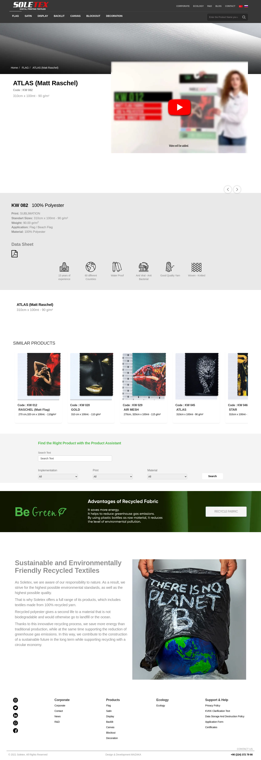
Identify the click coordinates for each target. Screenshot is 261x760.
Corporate (60, 705)
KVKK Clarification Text (217, 711)
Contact (59, 711)
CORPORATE (183, 6)
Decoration (112, 738)
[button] (237, 189)
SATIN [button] (28, 15)
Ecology (160, 705)
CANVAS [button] (75, 15)
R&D (209, 6)
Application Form (214, 721)
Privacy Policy (212, 705)
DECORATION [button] (114, 15)
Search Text (44, 452)
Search (212, 476)
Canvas (110, 727)
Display (110, 716)
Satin (108, 711)
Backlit (109, 721)
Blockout (110, 732)
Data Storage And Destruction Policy (224, 716)
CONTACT (230, 6)
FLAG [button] (15, 15)
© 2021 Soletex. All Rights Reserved (28, 754)
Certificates (211, 727)
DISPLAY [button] (43, 15)
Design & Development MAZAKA (123, 754)
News (58, 716)
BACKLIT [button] (59, 15)
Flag (108, 705)
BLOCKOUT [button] (93, 15)
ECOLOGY (198, 6)
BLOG (218, 6)
